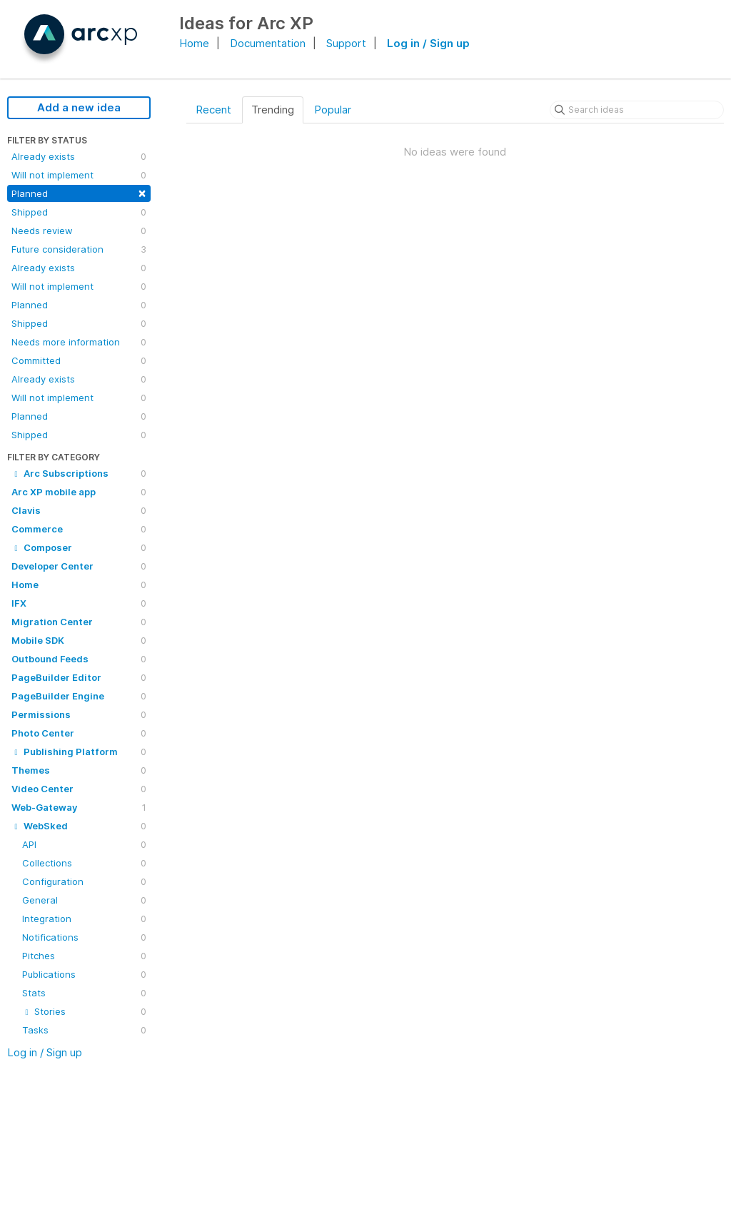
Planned (78, 192)
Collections (84, 863)
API (84, 844)
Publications (84, 974)
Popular (332, 109)
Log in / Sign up (428, 43)
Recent (213, 109)
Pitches (84, 956)
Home (194, 43)
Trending (272, 109)
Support (346, 43)
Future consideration (78, 249)
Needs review (78, 230)
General (84, 900)
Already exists (78, 156)
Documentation (268, 43)
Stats (84, 993)
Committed (78, 360)
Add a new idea (79, 107)
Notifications (84, 937)
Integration (84, 918)
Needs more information (78, 342)
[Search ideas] (637, 110)
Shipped (78, 212)
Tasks (84, 1030)
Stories (84, 1011)
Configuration (84, 881)
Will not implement (78, 175)
